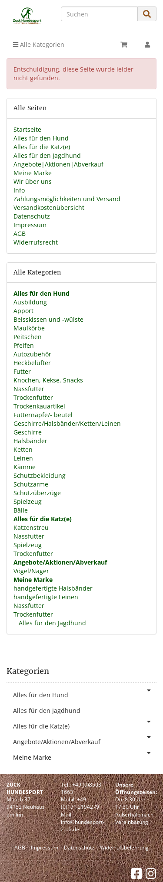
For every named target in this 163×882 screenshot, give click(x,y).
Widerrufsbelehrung (124, 847)
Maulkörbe (29, 328)
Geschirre (27, 432)
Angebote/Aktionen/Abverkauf (84, 740)
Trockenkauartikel (39, 406)
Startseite (27, 129)
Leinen (23, 458)
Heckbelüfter (32, 363)
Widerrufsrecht (35, 242)
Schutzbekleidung (39, 475)
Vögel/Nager (31, 571)
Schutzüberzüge (37, 493)
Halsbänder (30, 441)
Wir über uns (32, 181)
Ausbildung (30, 302)
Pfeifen (23, 345)
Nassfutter (28, 389)
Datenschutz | (81, 847)
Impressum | (47, 847)
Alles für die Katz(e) (41, 147)
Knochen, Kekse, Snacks (48, 380)
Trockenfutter (33, 397)
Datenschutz (31, 216)
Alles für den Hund (41, 138)
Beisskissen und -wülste (48, 319)
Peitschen (27, 337)
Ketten (23, 449)
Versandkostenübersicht (48, 207)
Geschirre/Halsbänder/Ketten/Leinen (67, 423)
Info (19, 190)
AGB (19, 233)
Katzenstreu (31, 527)
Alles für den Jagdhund (47, 155)
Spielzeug (27, 501)
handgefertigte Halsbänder (53, 588)
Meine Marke (32, 173)
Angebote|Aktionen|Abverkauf (58, 164)
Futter (22, 371)
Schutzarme (30, 484)
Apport (23, 311)
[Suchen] (99, 14)
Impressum (30, 225)
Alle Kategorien (38, 44)
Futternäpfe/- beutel (43, 415)
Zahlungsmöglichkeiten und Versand (66, 199)
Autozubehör (32, 354)
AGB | (22, 847)
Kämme (24, 467)
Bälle (20, 510)
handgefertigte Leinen (45, 597)
